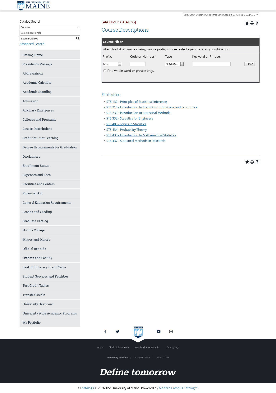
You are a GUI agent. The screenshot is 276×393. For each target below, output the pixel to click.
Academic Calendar (37, 82)
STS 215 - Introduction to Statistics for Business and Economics (151, 107)
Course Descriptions (37, 129)
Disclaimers (31, 156)
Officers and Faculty (37, 258)
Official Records (34, 249)
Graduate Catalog (35, 221)
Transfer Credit (34, 295)
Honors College (34, 230)
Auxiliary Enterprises (38, 110)
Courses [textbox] (25, 27)
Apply (100, 347)
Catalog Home (33, 55)
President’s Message (37, 64)
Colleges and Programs (39, 119)
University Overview (38, 304)
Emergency (173, 347)
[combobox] (221, 14)
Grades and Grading (37, 212)
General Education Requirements (47, 203)
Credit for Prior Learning (40, 138)
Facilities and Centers (39, 184)
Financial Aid (32, 193)
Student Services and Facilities (45, 276)
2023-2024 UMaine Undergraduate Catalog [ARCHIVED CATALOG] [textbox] (220, 14)
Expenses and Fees (37, 175)
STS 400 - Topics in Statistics (126, 124)
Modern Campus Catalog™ (178, 388)
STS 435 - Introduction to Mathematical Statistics (141, 135)
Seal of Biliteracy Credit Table (44, 267)
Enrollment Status (36, 166)
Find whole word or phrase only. (130, 71)
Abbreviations (33, 73)
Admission (30, 101)
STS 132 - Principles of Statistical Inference (136, 102)
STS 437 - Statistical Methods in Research (135, 141)
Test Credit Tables (36, 285)
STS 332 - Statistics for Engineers (129, 118)
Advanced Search (32, 44)
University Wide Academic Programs (50, 313)
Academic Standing (37, 92)
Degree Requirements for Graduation (50, 147)
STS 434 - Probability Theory (126, 130)
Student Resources (119, 347)
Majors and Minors (36, 239)
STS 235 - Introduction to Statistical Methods (138, 113)
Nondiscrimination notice (148, 347)
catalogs (88, 388)
